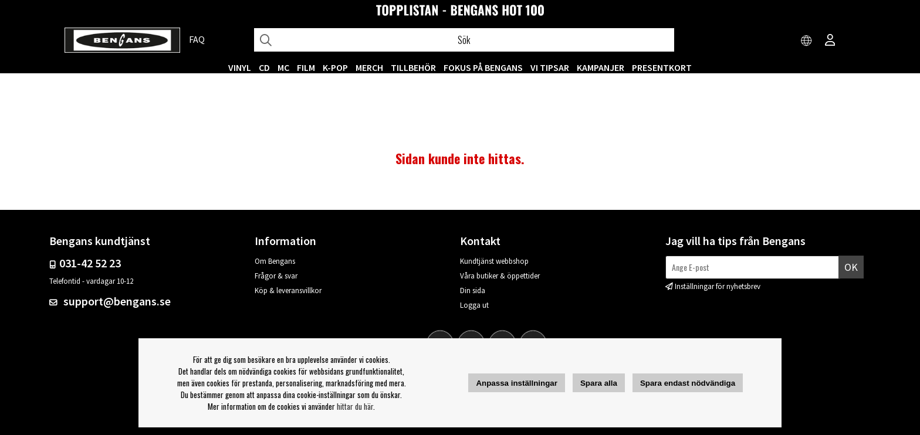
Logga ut (474, 305)
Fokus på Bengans (483, 67)
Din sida (472, 290)
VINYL (239, 67)
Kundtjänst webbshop (494, 261)
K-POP (335, 67)
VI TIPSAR (549, 67)
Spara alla (598, 383)
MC (283, 67)
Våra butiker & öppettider (500, 276)
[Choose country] (806, 41)
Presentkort (662, 67)
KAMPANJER (600, 67)
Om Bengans (275, 261)
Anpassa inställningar (516, 383)
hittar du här (355, 406)
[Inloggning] (830, 41)
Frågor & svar (276, 276)
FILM (306, 67)
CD (264, 67)
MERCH (369, 67)
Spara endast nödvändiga (687, 383)
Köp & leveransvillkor (288, 290)
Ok (851, 267)
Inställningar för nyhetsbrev (717, 286)
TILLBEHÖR (413, 67)
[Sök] (464, 40)
